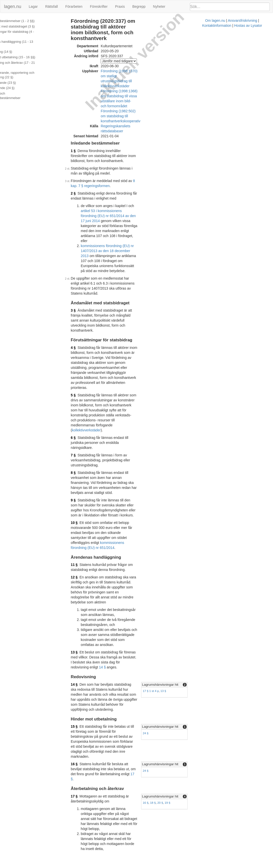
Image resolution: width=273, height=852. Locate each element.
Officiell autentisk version (105, 791)
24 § (196, 522)
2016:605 (174, 711)
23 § (80, 733)
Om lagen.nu (123, 849)
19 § (218, 575)
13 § (80, 456)
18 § (203, 575)
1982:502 (124, 820)
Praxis (120, 7)
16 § (80, 538)
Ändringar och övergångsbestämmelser (31, 84)
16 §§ (102, 765)
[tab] (230, 484)
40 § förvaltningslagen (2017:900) (114, 755)
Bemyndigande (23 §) (18, 73)
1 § (79, 115)
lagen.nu (12, 6)
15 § (80, 516)
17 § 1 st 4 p (201, 490)
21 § (80, 679)
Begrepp (139, 7)
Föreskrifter (99, 7)
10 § (80, 367)
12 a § (114, 706)
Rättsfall (51, 7)
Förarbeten (73, 7)
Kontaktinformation (182, 849)
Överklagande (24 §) (18, 79)
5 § (79, 279)
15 (89, 765)
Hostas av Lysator (214, 849)
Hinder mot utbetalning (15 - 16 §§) (28, 52)
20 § (211, 575)
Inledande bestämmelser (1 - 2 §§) (28, 21)
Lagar (33, 7)
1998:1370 (125, 830)
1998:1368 (125, 825)
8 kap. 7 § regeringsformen (160, 135)
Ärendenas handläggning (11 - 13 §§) (30, 42)
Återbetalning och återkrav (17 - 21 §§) (31, 58)
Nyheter (159, 7)
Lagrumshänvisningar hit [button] (211, 484)
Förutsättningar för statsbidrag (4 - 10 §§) (30, 34)
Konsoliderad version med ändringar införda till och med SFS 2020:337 (141, 796)
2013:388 (137, 706)
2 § (79, 143)
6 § (79, 307)
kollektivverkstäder (93, 299)
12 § (80, 406)
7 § (79, 319)
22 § (80, 701)
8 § (79, 332)
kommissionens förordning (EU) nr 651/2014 (151, 377)
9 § (79, 349)
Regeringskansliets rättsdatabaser (133, 95)
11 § (80, 394)
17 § (163, 543)
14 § (80, 466)
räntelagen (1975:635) (160, 646)
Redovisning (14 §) (16, 47)
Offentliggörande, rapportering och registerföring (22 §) (28, 66)
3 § (79, 225)
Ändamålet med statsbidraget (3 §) (28, 26)
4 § (79, 252)
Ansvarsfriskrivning (150, 849)
